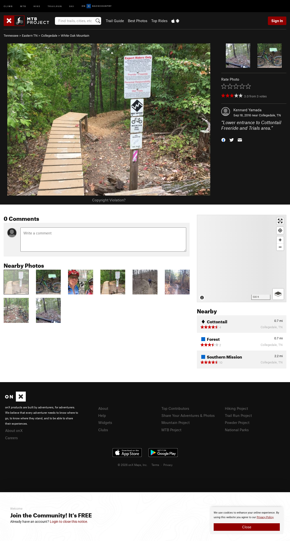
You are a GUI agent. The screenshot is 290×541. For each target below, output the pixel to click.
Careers (11, 438)
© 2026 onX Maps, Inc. (132, 464)
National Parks (237, 430)
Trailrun (55, 6)
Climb (8, 6)
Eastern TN (30, 35)
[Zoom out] (280, 246)
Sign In (277, 20)
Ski (71, 6)
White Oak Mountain (75, 35)
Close (246, 527)
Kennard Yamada (247, 110)
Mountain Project (175, 422)
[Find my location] (280, 230)
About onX (14, 430)
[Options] (278, 294)
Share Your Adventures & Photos (188, 415)
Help (102, 415)
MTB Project (171, 430)
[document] (247, 520)
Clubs (103, 430)
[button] (223, 139)
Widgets (105, 422)
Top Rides (159, 20)
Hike (37, 6)
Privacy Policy (265, 517)
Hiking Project (236, 408)
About (103, 408)
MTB (23, 6)
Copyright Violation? (108, 200)
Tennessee (11, 35)
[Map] (241, 258)
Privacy (168, 464)
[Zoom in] (280, 239)
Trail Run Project (238, 415)
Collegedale (49, 35)
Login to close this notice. (69, 522)
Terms (155, 464)
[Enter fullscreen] (280, 220)
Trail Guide (115, 20)
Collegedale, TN (270, 115)
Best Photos (137, 20)
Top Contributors (175, 408)
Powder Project (237, 422)
